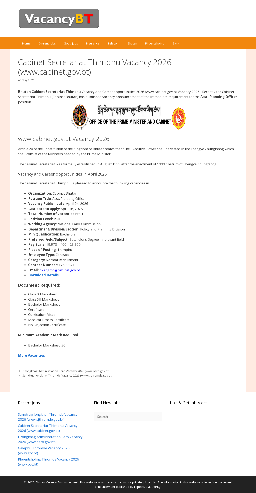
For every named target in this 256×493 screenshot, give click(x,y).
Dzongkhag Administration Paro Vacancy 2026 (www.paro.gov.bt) (66, 371)
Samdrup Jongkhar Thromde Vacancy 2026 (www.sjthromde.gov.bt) (67, 375)
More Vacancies (31, 355)
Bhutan (132, 43)
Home (26, 43)
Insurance (92, 43)
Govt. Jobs (71, 43)
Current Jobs (47, 43)
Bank (175, 43)
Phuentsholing (154, 43)
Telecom (113, 43)
